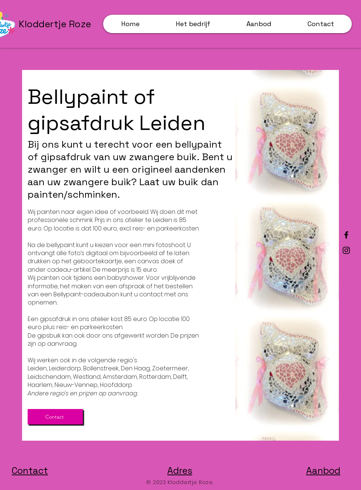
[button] (258, 24)
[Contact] (55, 416)
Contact (30, 470)
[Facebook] (346, 235)
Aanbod (323, 470)
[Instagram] (346, 250)
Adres (179, 470)
